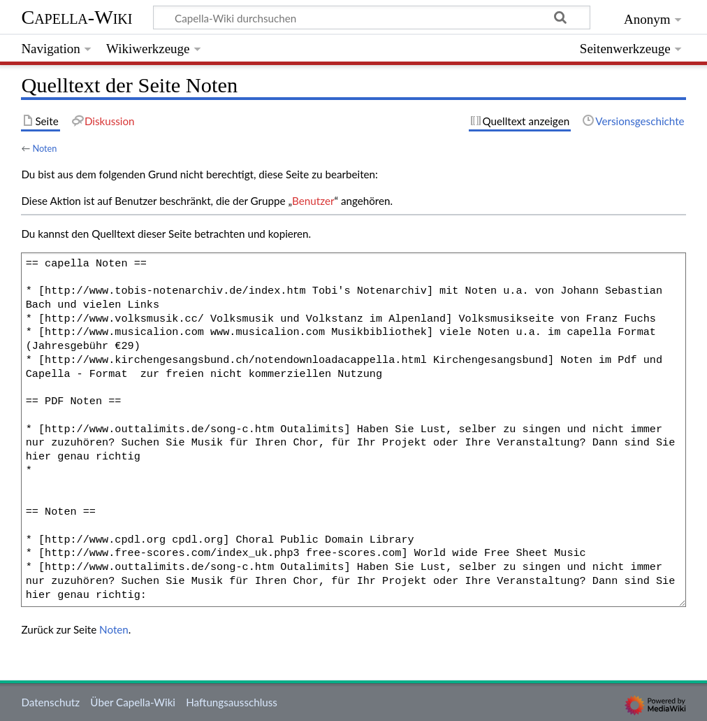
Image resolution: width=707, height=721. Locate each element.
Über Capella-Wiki (132, 702)
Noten (44, 148)
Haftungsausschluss (231, 702)
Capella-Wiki (76, 17)
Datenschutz (50, 702)
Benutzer (313, 200)
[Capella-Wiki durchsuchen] (372, 17)
